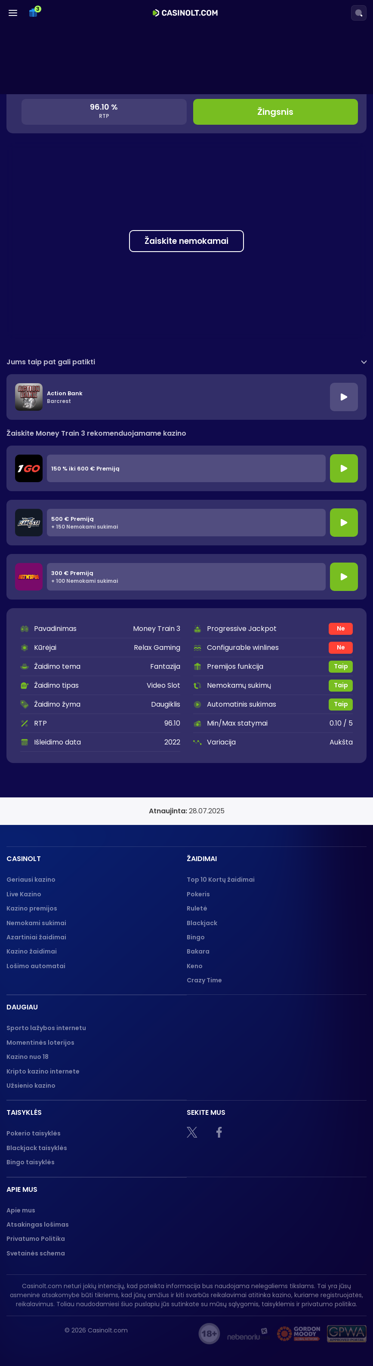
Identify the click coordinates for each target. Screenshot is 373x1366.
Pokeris (198, 894)
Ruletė (197, 908)
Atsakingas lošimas (37, 1224)
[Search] (359, 13)
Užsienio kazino (30, 1085)
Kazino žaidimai (31, 951)
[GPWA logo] (347, 1333)
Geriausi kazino (30, 879)
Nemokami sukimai (36, 923)
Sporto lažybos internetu (46, 1028)
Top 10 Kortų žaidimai (221, 879)
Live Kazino (23, 894)
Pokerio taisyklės (33, 1133)
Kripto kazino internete (43, 1071)
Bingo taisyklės (30, 1162)
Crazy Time (204, 980)
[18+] (209, 1333)
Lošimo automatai (35, 966)
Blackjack (202, 923)
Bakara (198, 951)
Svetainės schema (35, 1253)
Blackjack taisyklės (36, 1148)
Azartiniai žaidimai (36, 937)
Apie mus (20, 1210)
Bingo (196, 937)
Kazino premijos (31, 908)
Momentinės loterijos (40, 1042)
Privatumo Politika (35, 1238)
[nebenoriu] (248, 1333)
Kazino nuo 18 (27, 1056)
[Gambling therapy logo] (298, 1333)
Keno (195, 966)
